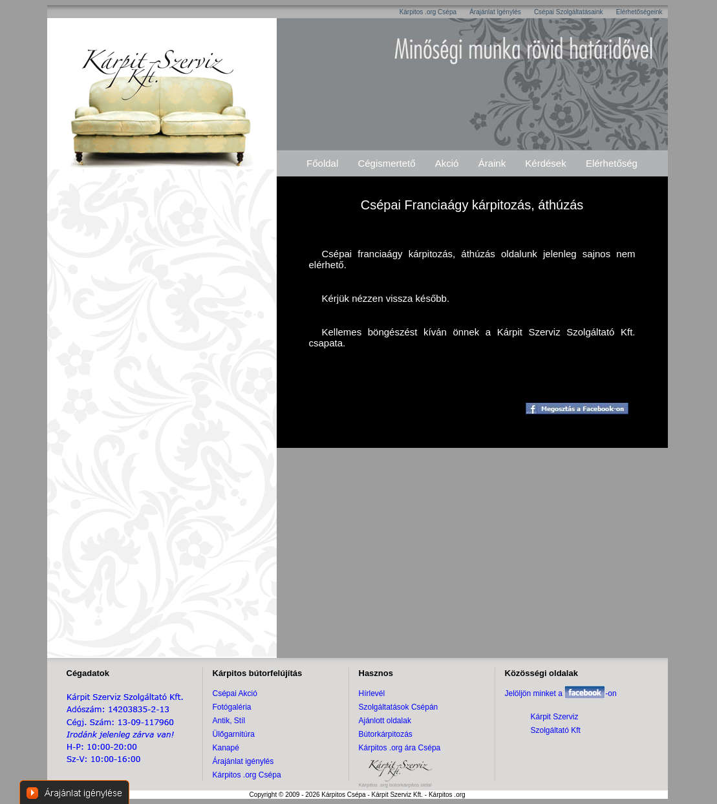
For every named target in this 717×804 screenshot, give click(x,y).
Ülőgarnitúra (234, 734)
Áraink (492, 163)
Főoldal (322, 163)
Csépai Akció (235, 693)
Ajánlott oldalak (385, 720)
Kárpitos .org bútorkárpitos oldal (395, 785)
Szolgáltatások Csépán (398, 707)
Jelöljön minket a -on (561, 693)
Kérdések (545, 163)
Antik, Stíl (229, 720)
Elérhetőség (611, 163)
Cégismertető (386, 163)
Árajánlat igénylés (243, 761)
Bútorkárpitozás (385, 734)
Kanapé (226, 747)
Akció (447, 163)
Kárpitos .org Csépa (428, 12)
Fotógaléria (232, 707)
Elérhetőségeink (639, 12)
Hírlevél (372, 693)
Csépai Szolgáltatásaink (568, 12)
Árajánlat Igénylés (495, 12)
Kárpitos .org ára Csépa (400, 747)
